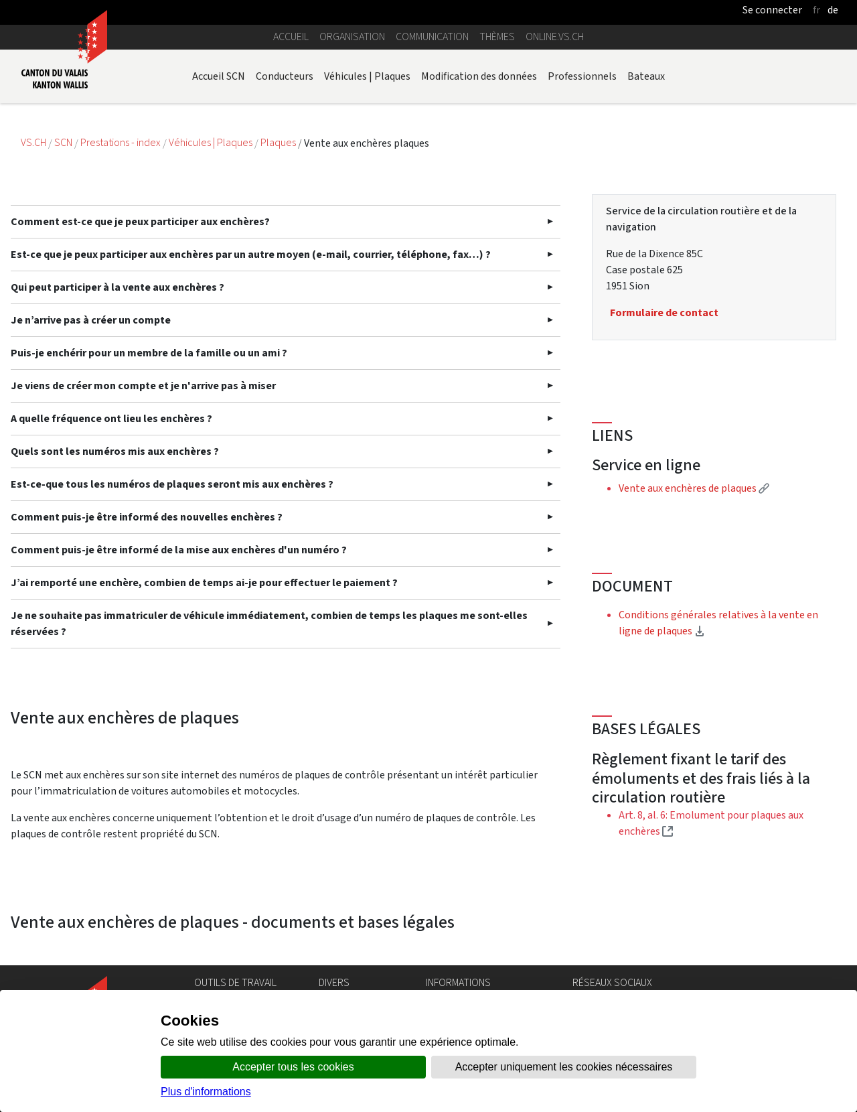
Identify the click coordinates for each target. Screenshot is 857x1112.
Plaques (279, 143)
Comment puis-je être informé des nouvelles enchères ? (147, 517)
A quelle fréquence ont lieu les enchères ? (111, 418)
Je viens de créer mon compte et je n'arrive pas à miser (143, 385)
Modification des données (479, 76)
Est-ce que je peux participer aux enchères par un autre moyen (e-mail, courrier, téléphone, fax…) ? (251, 254)
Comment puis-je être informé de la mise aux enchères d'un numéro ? (179, 550)
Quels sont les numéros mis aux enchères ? (115, 451)
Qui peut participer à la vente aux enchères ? (117, 287)
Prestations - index (121, 143)
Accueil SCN (218, 76)
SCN (63, 143)
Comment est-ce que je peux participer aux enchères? (140, 221)
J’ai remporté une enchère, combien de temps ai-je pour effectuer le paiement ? (204, 582)
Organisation (352, 36)
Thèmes (497, 36)
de (833, 10)
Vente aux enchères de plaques (694, 488)
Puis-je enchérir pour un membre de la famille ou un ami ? (149, 353)
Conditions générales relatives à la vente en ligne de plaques (718, 623)
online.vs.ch (555, 36)
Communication (432, 36)
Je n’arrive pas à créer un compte (91, 320)
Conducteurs (284, 76)
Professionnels (582, 76)
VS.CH (33, 143)
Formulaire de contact (664, 312)
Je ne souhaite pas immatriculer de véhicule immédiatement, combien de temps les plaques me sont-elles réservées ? (269, 623)
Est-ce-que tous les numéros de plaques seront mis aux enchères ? (172, 484)
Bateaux (646, 76)
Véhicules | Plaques (367, 76)
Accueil (291, 36)
